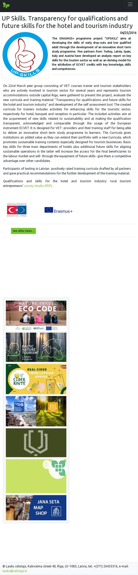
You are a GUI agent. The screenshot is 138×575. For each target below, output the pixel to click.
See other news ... (23, 230)
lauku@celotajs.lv (15, 571)
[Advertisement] (69, 267)
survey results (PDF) (38, 186)
